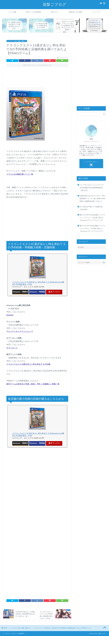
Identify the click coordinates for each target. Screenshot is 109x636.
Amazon (10, 315)
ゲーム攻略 (12, 12)
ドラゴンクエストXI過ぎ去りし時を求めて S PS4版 (28, 364)
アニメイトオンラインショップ (19, 331)
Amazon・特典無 (37, 292)
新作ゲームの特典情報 (33, 12)
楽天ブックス (54, 292)
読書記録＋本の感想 (75, 12)
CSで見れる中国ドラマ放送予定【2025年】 (91, 208)
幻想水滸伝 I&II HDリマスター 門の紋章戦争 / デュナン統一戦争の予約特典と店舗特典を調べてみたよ (92, 198)
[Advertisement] (37, 78)
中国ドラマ (54, 12)
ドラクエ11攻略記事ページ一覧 (19, 174)
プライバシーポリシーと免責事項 (14, 633)
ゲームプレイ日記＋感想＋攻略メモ (16, 41)
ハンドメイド (96, 12)
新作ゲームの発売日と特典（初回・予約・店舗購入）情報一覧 (33, 384)
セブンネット (12, 348)
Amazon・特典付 (20, 292)
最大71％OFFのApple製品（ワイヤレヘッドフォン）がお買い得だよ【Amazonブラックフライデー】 (92, 217)
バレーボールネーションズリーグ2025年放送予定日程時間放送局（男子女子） (92, 187)
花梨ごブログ (54, 4)
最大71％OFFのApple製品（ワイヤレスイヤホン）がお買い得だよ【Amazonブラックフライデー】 (92, 228)
